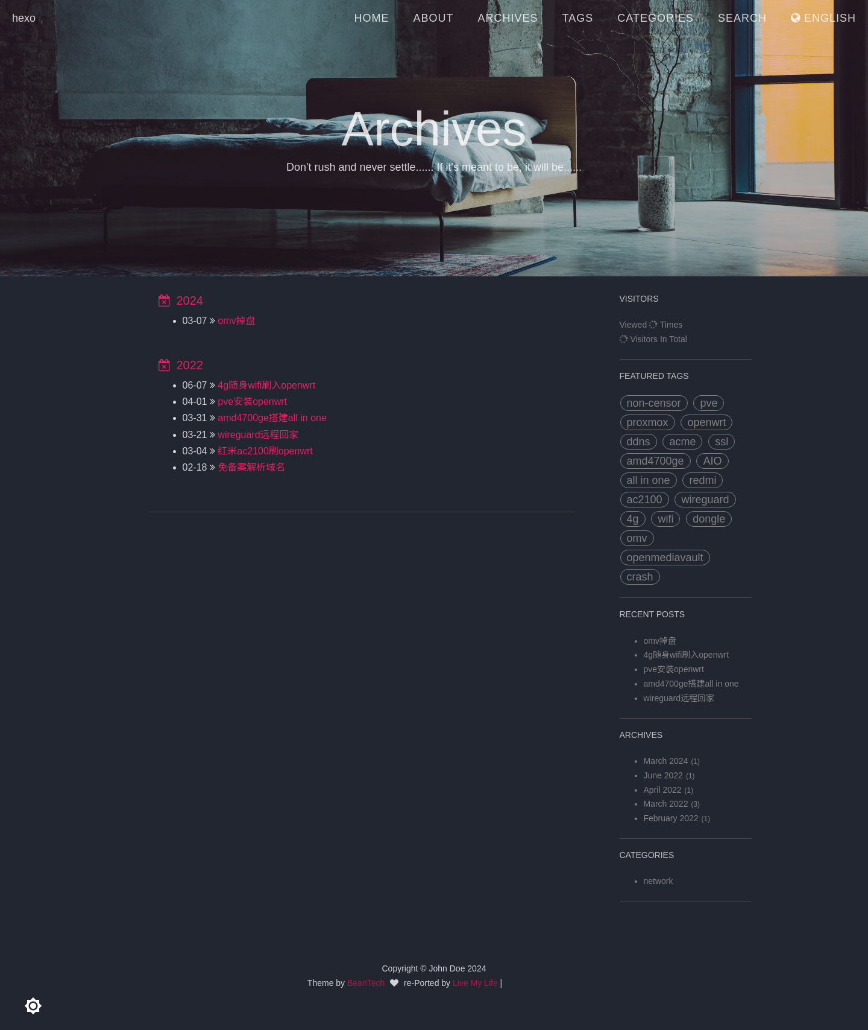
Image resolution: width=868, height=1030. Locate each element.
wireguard (705, 500)
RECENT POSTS (652, 614)
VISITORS (639, 299)
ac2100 (644, 500)
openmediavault (665, 558)
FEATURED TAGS (654, 376)
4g (633, 519)
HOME (371, 18)
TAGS (578, 18)
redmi (702, 480)
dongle (709, 519)
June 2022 (663, 775)
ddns (638, 442)
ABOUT (434, 18)
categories (647, 855)
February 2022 (671, 818)
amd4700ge (655, 461)
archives (641, 735)
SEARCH (742, 18)
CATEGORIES (655, 18)
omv (637, 538)
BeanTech (366, 983)
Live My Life (475, 983)
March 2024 (666, 761)
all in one (648, 480)
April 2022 (663, 790)
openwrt (706, 422)
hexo (24, 18)
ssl (721, 442)
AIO (712, 461)
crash (640, 577)
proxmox (647, 422)
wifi (665, 519)
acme (682, 442)
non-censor (654, 403)
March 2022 (666, 804)
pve (708, 403)
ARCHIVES (508, 18)
